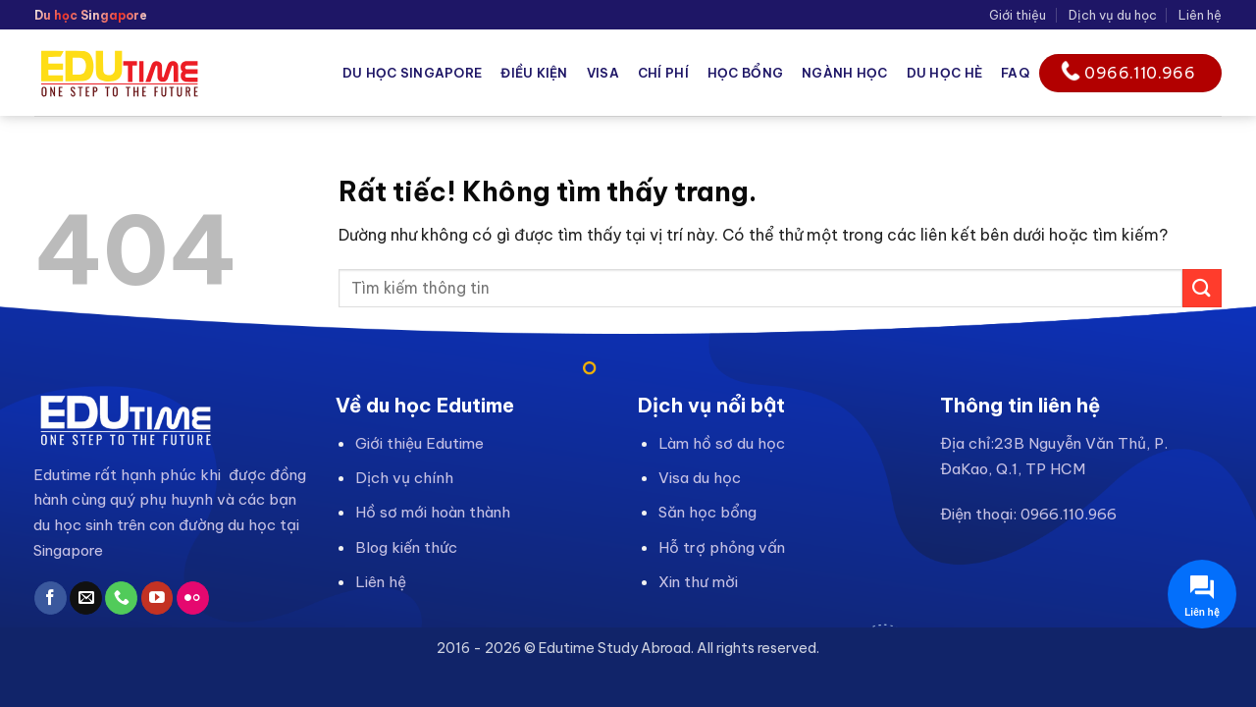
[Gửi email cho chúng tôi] (86, 598)
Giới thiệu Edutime (419, 443)
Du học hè (944, 73)
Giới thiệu (1017, 15)
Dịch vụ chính (404, 477)
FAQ (1015, 73)
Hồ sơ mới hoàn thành (432, 512)
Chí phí (663, 73)
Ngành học (844, 73)
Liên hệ (1200, 15)
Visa (603, 73)
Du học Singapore (412, 73)
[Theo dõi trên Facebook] (50, 598)
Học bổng (745, 73)
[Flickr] (193, 598)
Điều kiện (533, 73)
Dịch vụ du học (1113, 15)
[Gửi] (1202, 288)
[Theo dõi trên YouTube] (157, 598)
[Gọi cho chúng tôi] (121, 598)
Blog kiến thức (406, 547)
